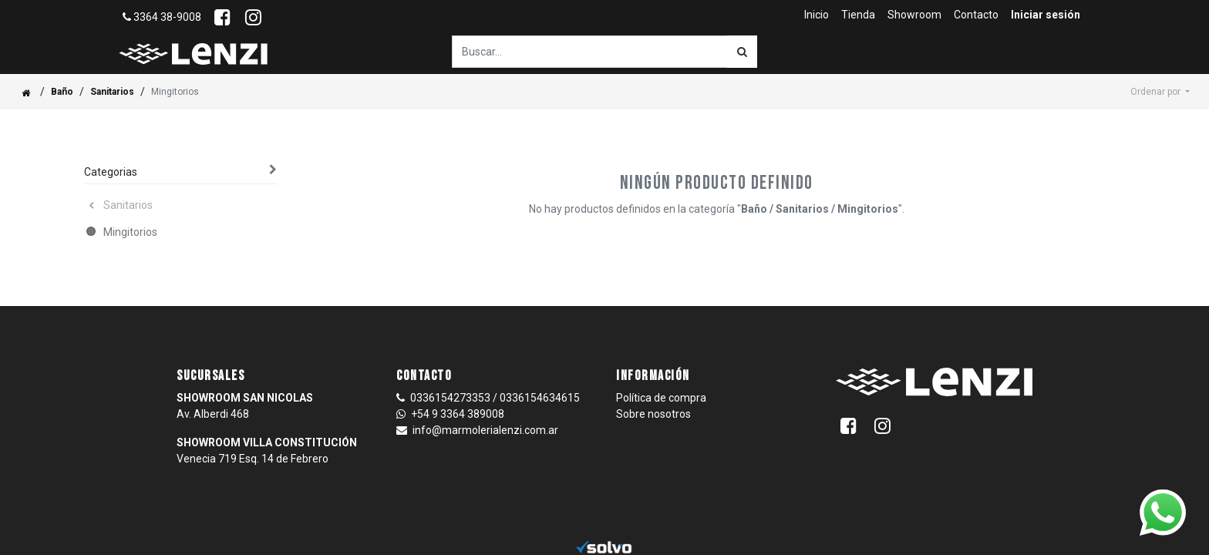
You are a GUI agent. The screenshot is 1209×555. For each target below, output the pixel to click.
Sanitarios (112, 91)
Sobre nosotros (653, 414)
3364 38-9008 (162, 17)
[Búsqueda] (742, 51)
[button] (1160, 91)
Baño (62, 91)
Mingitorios (130, 232)
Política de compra (661, 398)
